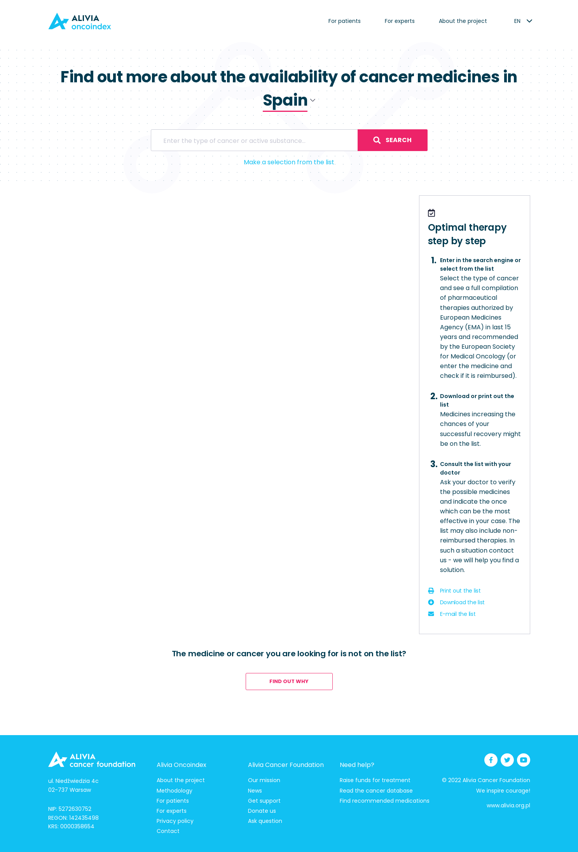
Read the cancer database (376, 791)
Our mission (264, 780)
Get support (264, 801)
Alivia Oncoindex (181, 764)
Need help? (357, 764)
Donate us (262, 811)
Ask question (265, 821)
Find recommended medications (385, 801)
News (255, 791)
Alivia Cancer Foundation (286, 764)
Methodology (174, 791)
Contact (168, 831)
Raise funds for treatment (375, 780)
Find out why (289, 681)
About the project (463, 21)
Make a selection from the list (289, 162)
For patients (344, 21)
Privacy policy (175, 821)
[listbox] (517, 21)
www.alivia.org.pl (508, 805)
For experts (400, 21)
